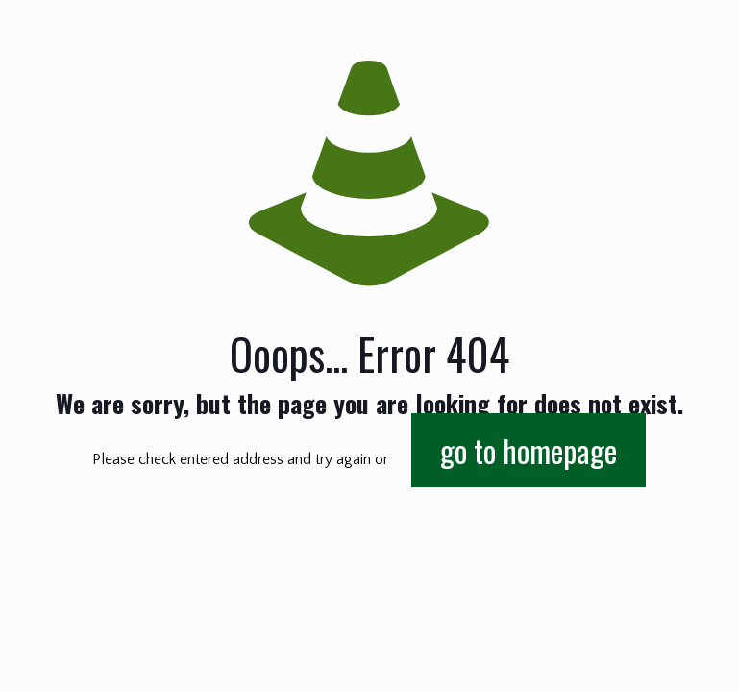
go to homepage (528, 450)
